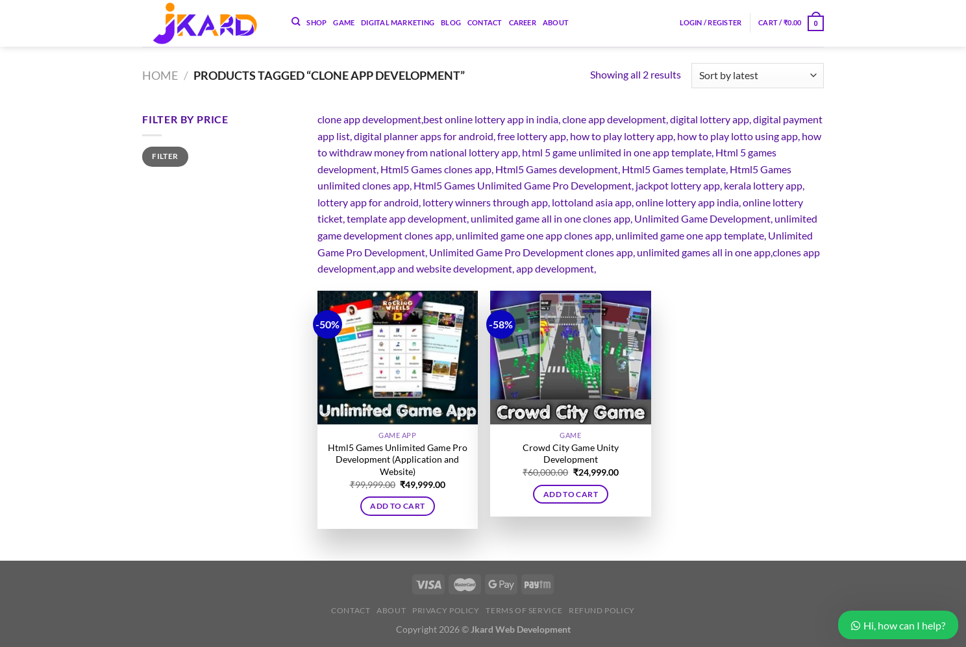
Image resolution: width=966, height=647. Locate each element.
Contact (484, 22)
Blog (451, 22)
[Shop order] (757, 75)
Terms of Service (524, 610)
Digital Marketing (397, 22)
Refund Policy (602, 610)
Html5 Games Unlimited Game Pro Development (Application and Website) (397, 459)
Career (522, 22)
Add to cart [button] (397, 506)
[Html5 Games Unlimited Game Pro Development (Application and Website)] (397, 357)
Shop (316, 22)
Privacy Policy (446, 610)
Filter (165, 156)
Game (343, 22)
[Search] (295, 21)
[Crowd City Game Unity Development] (570, 357)
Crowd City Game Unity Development (571, 453)
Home (160, 75)
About (556, 22)
